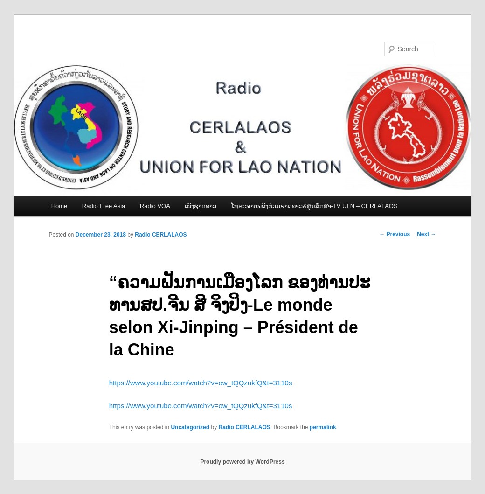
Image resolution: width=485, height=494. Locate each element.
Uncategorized (190, 427)
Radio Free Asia (103, 205)
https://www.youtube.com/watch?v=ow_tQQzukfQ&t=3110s (200, 383)
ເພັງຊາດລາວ (200, 205)
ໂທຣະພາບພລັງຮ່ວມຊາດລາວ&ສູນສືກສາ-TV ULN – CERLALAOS (314, 205)
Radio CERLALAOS (161, 234)
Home (59, 205)
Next (426, 234)
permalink (323, 427)
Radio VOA (155, 205)
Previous (394, 234)
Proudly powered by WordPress (242, 462)
